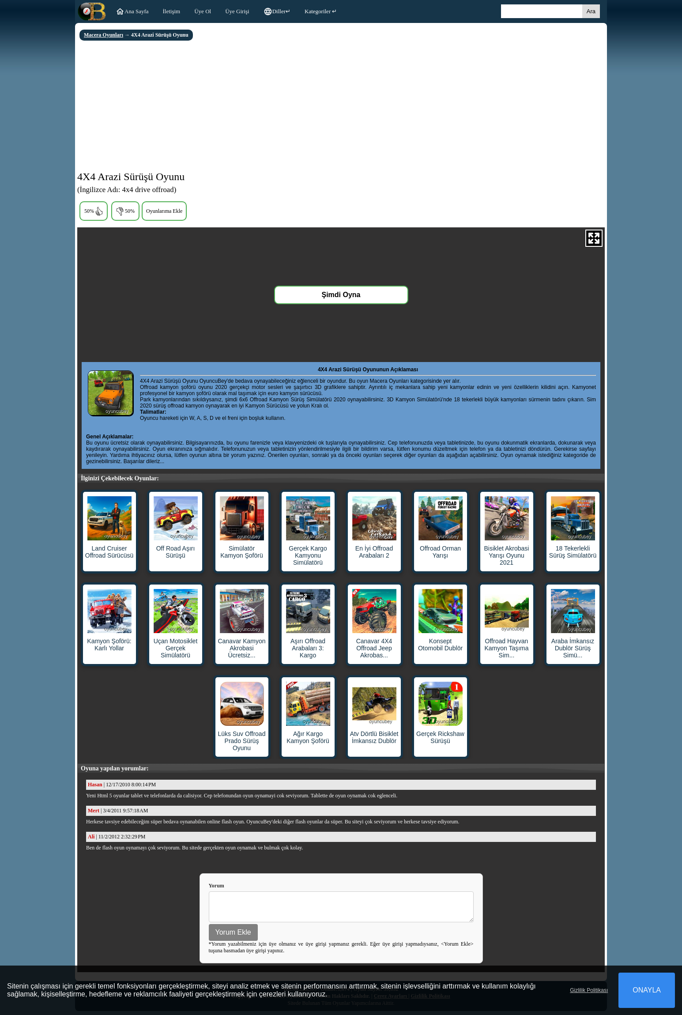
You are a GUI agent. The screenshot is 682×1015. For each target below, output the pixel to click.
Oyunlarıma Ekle (164, 211)
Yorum (216, 886)
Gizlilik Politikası (589, 990)
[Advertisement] (341, 107)
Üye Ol (202, 11)
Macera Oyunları (103, 35)
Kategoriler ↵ (321, 11)
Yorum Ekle (233, 936)
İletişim (172, 11)
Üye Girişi (237, 11)
